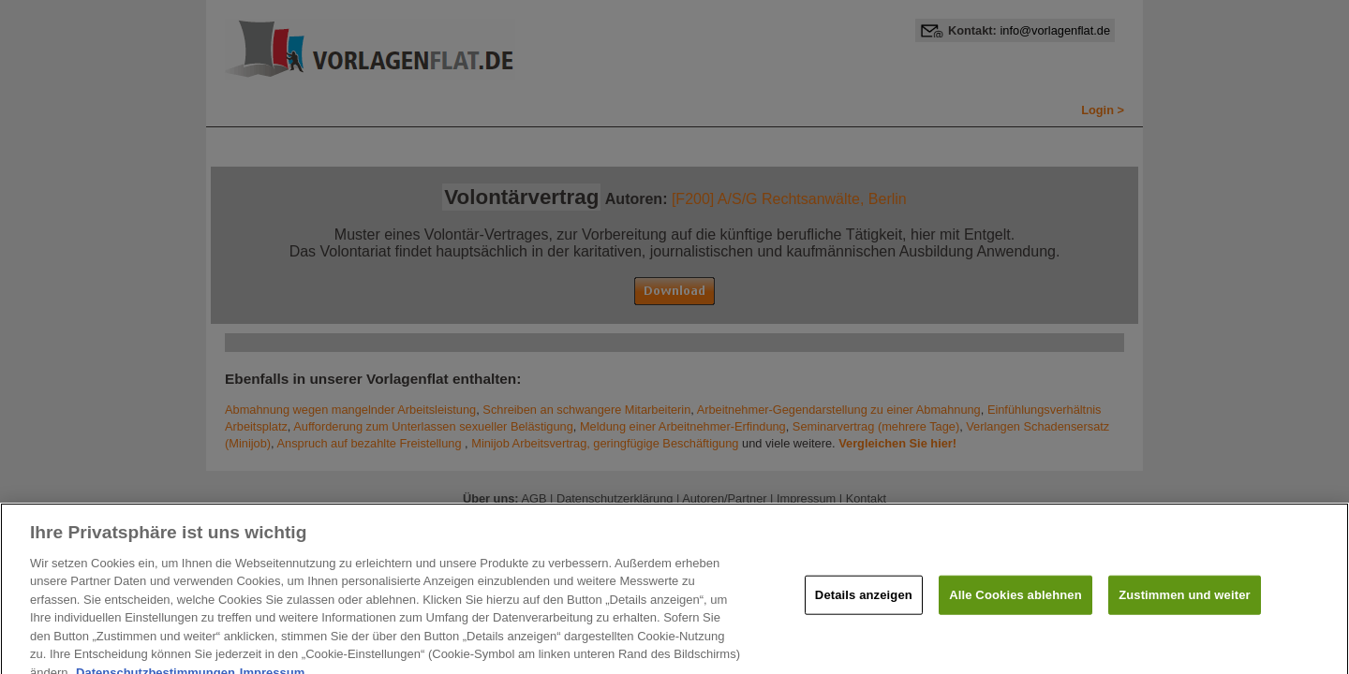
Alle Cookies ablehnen (1015, 602)
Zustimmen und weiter (1185, 602)
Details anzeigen (863, 602)
